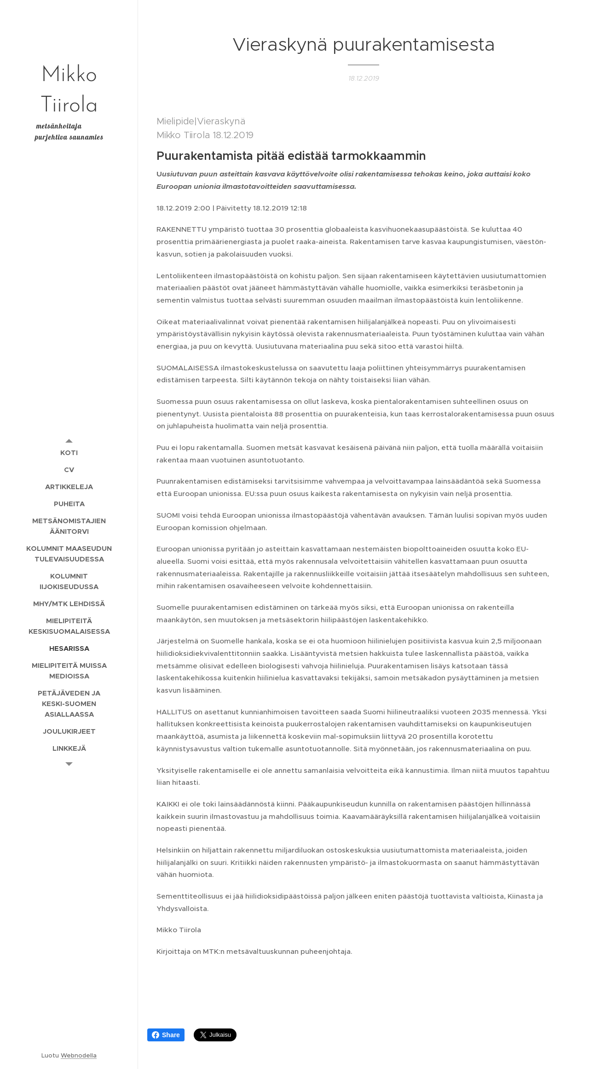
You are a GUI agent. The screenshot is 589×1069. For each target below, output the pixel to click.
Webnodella (79, 1055)
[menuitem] (69, 452)
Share (166, 1035)
